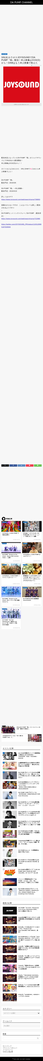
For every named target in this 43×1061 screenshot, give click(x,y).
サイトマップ (7, 1046)
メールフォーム (8, 1050)
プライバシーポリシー (10, 1048)
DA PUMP (4, 54)
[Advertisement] (21, 27)
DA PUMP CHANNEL (21, 2)
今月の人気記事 (8, 1052)
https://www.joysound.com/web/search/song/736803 (20, 199)
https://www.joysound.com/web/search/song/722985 (20, 219)
